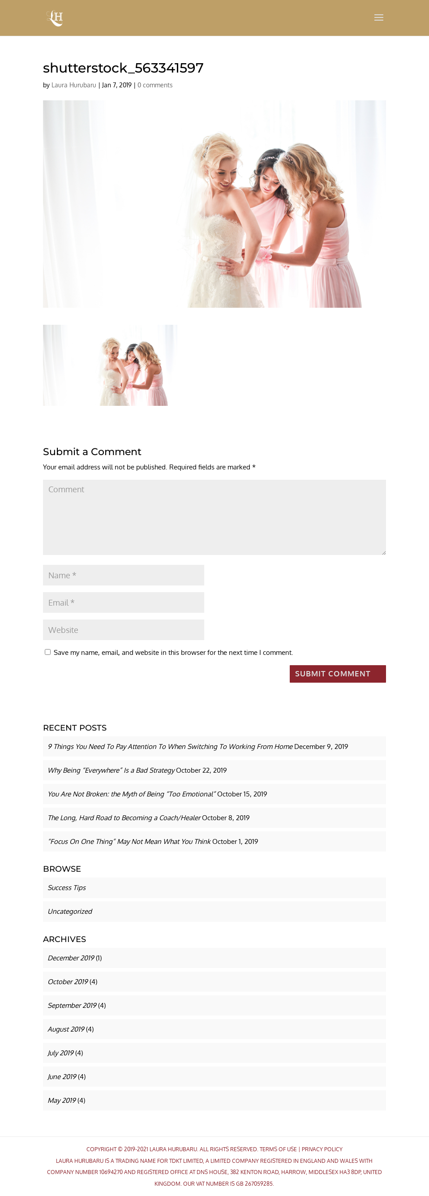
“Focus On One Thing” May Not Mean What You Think (128, 841)
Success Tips (66, 887)
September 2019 (71, 1005)
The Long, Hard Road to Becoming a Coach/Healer (123, 817)
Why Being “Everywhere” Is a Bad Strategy (110, 770)
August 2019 (65, 1029)
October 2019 (67, 981)
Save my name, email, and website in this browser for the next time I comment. (173, 652)
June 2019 (61, 1076)
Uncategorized (69, 911)
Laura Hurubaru (73, 85)
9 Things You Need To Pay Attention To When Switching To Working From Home (169, 746)
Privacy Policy (322, 1149)
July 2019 (60, 1053)
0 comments (155, 85)
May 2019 (61, 1100)
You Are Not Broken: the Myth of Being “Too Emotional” (131, 794)
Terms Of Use (278, 1149)
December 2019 (70, 958)
